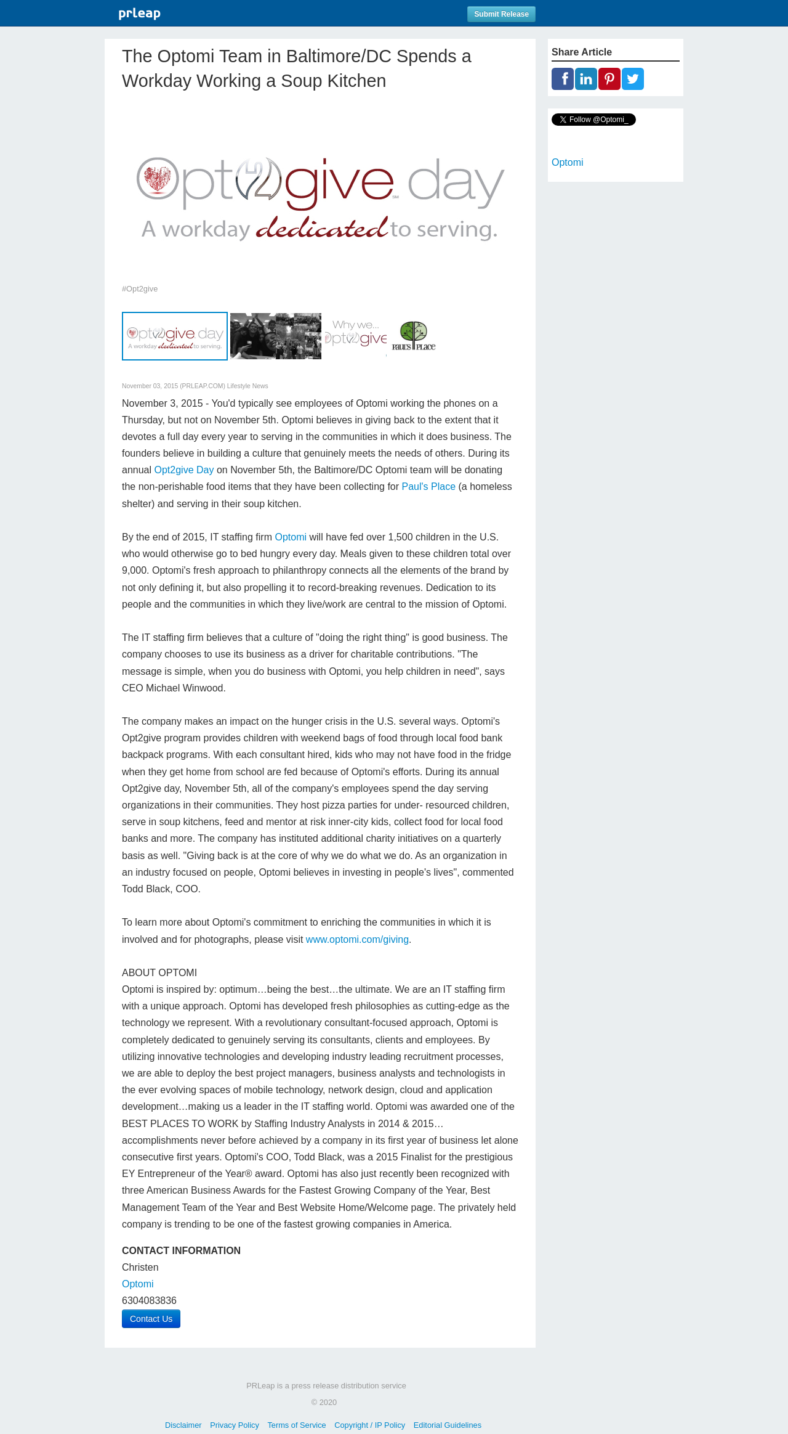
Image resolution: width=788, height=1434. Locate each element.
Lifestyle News (247, 386)
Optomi (291, 537)
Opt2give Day (184, 470)
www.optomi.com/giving (357, 939)
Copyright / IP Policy (369, 1425)
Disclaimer (183, 1425)
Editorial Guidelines (447, 1425)
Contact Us (151, 1319)
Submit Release (501, 14)
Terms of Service (296, 1425)
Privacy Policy (234, 1425)
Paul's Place (429, 486)
